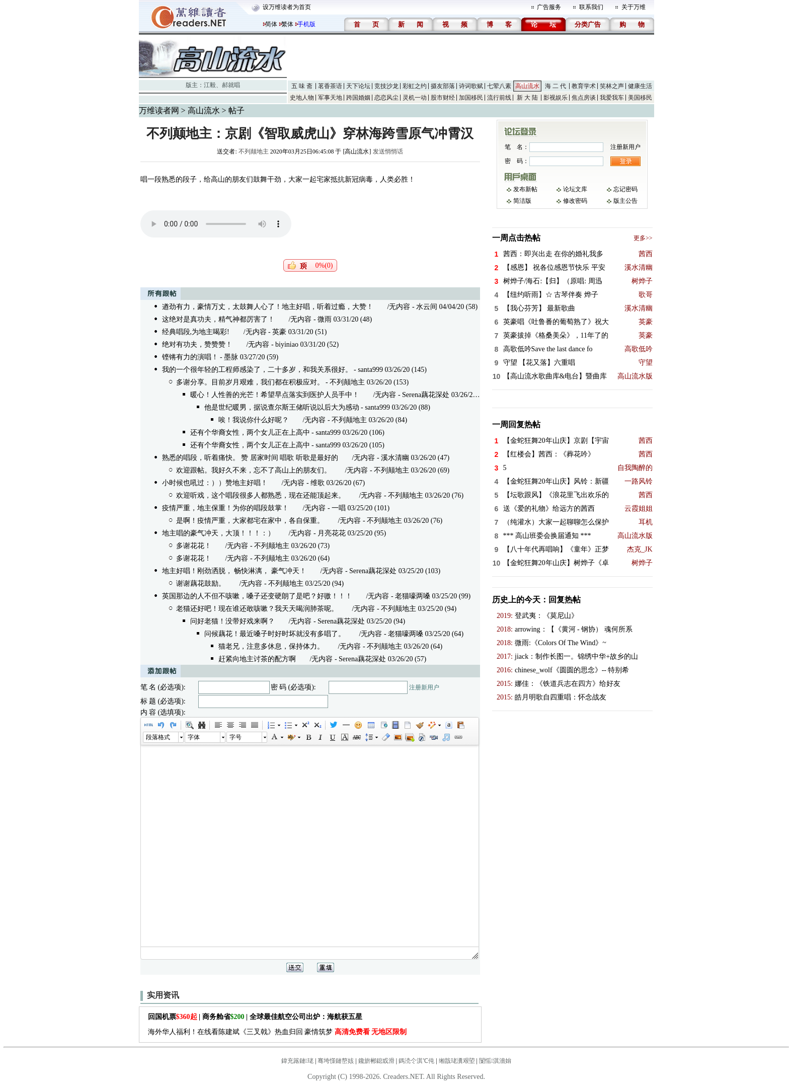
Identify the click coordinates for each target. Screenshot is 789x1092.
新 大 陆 (527, 97)
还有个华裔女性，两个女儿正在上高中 (250, 432)
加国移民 (471, 97)
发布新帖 (525, 189)
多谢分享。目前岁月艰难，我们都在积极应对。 (250, 382)
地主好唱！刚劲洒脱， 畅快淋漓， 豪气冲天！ (234, 571)
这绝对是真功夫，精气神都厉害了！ (218, 319)
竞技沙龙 (386, 86)
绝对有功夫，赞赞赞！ (197, 344)
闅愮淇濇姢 (495, 1060)
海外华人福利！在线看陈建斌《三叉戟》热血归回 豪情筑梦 (277, 1032)
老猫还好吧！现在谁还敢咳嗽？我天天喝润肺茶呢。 (257, 608)
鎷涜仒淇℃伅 (416, 1060)
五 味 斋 (301, 86)
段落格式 (158, 737)
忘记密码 (625, 189)
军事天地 (330, 97)
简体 (271, 24)
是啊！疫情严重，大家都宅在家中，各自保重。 (250, 520)
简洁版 (522, 200)
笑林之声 (612, 86)
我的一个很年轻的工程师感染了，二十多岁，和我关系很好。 (257, 369)
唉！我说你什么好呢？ (253, 420)
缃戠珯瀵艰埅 (457, 1060)
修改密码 (575, 200)
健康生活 (640, 86)
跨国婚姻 (358, 97)
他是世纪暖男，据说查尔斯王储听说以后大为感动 (281, 407)
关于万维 (633, 7)
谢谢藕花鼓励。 (200, 583)
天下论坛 (358, 86)
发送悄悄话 (388, 151)
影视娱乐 (555, 97)
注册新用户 (424, 687)
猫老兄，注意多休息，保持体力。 (271, 646)
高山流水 (527, 86)
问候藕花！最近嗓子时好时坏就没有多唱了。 (274, 634)
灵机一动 (415, 97)
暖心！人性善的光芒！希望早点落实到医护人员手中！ (274, 395)
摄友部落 (443, 86)
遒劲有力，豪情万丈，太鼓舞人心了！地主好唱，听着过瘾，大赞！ (267, 306)
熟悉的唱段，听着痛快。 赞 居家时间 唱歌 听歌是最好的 (250, 457)
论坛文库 (575, 189)
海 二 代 (555, 86)
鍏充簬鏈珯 (297, 1060)
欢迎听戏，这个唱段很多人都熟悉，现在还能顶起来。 (260, 495)
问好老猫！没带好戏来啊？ (232, 621)
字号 (235, 737)
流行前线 (499, 97)
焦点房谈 (584, 97)
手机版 (306, 24)
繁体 (287, 24)
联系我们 (591, 7)
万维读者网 (159, 110)
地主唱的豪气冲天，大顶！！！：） (218, 533)
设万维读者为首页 (287, 7)
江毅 (210, 85)
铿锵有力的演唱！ (190, 357)
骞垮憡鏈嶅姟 (336, 1060)
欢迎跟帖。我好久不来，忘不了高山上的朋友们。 (253, 470)
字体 (194, 737)
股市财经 (443, 97)
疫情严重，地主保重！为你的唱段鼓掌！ (225, 508)
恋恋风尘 (386, 97)
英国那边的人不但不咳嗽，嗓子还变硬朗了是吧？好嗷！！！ (257, 596)
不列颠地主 (254, 151)
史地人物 (302, 97)
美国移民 (640, 97)
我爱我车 (612, 97)
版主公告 (625, 200)
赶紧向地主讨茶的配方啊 (257, 659)
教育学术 (584, 86)
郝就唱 (231, 85)
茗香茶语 (330, 86)
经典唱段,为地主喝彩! (195, 332)
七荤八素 (499, 86)
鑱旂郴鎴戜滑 (376, 1060)
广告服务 (549, 7)
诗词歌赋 (471, 86)
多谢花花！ (193, 546)
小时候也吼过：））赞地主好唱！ (215, 483)
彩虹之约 (415, 86)
